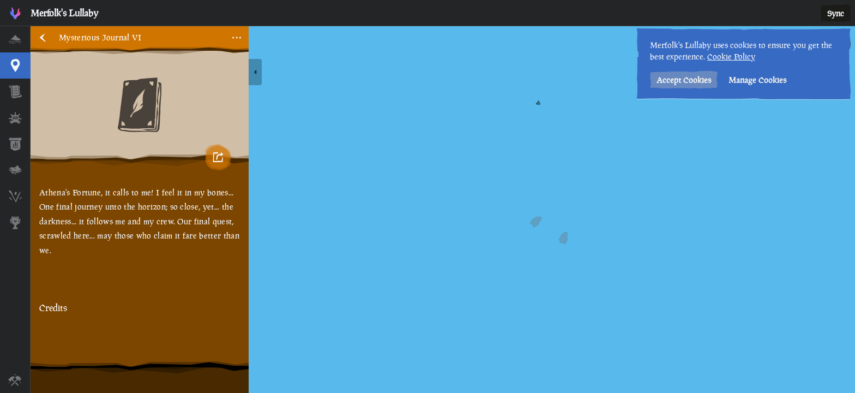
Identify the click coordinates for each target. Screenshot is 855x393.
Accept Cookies (684, 80)
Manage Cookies (757, 80)
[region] (443, 209)
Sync (835, 13)
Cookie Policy (731, 56)
